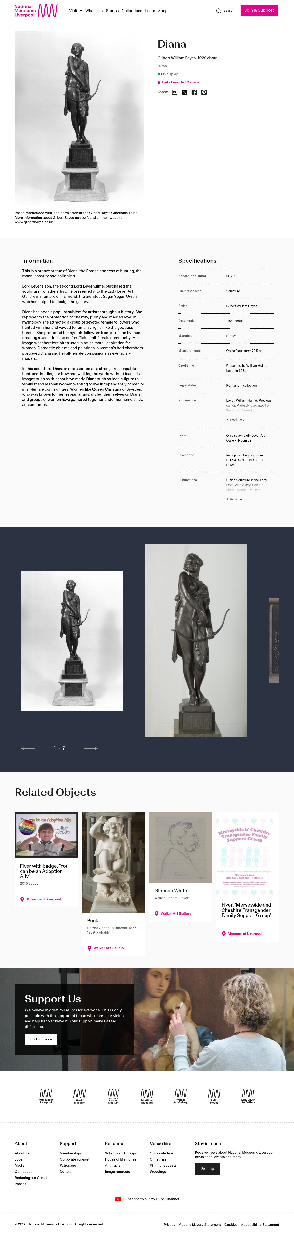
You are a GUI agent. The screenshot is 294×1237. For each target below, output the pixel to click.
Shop (163, 11)
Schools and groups (121, 1153)
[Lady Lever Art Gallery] (248, 1096)
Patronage (68, 1165)
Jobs (18, 1159)
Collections (132, 11)
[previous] (28, 748)
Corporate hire (161, 1153)
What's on (94, 11)
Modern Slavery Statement (199, 1225)
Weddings (158, 1172)
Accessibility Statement (260, 1225)
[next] (91, 748)
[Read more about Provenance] (250, 410)
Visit (73, 11)
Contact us (23, 1172)
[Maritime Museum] (147, 1096)
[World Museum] (79, 1096)
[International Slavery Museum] (113, 1096)
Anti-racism (114, 1165)
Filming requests (163, 1165)
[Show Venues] (80, 11)
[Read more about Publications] (250, 490)
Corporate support (74, 1159)
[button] (75, 643)
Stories (112, 11)
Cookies (231, 1225)
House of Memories (120, 1159)
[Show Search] (225, 11)
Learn (150, 11)
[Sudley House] (214, 1096)
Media (19, 1165)
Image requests (117, 1172)
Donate (65, 1172)
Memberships (71, 1153)
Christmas (158, 1159)
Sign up (207, 1169)
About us (22, 1153)
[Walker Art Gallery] (180, 1096)
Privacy (169, 1225)
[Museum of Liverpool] (46, 1096)
